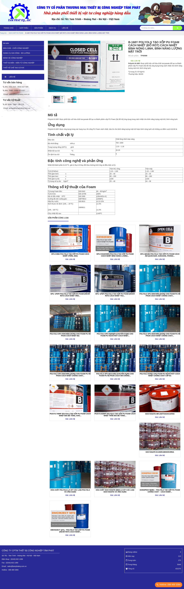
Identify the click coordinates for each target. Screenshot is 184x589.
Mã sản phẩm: (133, 56)
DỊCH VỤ (52, 28)
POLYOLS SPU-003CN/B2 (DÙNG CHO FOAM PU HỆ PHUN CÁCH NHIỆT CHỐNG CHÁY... (159, 335)
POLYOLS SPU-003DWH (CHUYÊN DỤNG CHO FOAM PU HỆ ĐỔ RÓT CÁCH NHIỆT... (115, 335)
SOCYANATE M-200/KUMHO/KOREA (160, 452)
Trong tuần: (153, 560)
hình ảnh (65, 106)
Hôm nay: (153, 556)
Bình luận (110, 106)
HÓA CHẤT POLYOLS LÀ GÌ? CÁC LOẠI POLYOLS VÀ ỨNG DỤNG (70, 491)
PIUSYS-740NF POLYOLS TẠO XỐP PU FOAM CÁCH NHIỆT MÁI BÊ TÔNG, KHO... (70, 415)
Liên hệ (65, 28)
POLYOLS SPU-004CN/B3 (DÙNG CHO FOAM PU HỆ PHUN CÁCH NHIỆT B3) (70, 335)
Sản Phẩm (38, 28)
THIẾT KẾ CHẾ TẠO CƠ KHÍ (13, 68)
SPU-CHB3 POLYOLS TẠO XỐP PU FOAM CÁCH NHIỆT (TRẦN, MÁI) (70, 255)
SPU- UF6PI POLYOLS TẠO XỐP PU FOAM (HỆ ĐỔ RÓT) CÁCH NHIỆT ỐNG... (70, 295)
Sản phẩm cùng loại (58, 218)
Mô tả (51, 106)
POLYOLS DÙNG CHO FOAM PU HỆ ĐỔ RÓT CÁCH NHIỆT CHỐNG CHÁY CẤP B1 (160, 375)
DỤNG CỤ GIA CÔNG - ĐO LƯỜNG (16, 53)
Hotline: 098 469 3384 (168, 584)
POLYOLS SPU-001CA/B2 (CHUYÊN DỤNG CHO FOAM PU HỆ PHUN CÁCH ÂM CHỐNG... (115, 375)
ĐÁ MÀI (6, 43)
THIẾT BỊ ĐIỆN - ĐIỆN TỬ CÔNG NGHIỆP (18, 63)
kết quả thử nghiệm (87, 106)
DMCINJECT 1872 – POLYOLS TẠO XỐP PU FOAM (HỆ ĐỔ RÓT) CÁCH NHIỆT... (70, 531)
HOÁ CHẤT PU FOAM (16, 33)
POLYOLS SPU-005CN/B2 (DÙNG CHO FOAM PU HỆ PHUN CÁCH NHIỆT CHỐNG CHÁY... (159, 295)
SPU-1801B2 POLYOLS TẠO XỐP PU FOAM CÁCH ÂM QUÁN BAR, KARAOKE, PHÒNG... (159, 255)
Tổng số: (153, 568)
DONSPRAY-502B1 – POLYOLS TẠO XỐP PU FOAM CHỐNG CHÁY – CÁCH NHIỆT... (160, 491)
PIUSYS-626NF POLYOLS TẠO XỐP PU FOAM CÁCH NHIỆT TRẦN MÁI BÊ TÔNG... (115, 415)
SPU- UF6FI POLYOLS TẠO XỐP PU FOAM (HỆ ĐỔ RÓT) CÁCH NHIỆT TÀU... (115, 295)
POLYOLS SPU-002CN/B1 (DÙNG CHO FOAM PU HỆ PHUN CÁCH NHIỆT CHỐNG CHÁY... (70, 375)
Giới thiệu (23, 28)
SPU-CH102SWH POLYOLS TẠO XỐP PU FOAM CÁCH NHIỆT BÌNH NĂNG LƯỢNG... (114, 255)
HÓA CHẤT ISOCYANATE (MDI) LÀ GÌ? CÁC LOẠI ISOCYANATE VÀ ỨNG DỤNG (115, 491)
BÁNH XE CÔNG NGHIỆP (13, 58)
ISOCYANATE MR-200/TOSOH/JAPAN (160, 414)
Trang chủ (8, 28)
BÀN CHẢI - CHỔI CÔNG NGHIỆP (16, 48)
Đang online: (153, 552)
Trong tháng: (153, 564)
